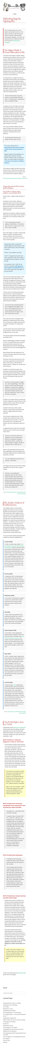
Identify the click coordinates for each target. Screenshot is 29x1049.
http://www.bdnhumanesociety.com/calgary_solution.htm (15, 178)
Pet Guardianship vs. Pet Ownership (12, 1012)
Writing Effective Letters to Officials (12, 1003)
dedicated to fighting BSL (20, 727)
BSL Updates (6, 1038)
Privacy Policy (6, 1040)
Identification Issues (8, 1025)
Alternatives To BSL (8, 1008)
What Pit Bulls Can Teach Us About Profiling (14, 1020)
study (14, 685)
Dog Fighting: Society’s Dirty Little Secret (13, 1029)
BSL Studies (6, 1007)
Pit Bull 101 (6, 1023)
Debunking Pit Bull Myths (9, 1010)
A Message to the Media (9, 1021)
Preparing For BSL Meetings (10, 1005)
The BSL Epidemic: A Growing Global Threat (14, 1036)
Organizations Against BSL (9, 1018)
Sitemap (5, 1042)
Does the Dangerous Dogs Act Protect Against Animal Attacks (14, 546)
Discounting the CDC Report (10, 1027)
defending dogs (22, 973)
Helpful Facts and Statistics (10, 1031)
